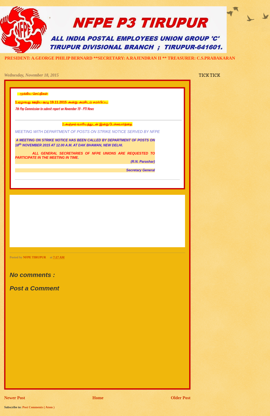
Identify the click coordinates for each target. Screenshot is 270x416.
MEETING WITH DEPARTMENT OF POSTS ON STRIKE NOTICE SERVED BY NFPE (87, 132)
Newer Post (14, 397)
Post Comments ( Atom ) (38, 407)
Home (98, 397)
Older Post (180, 397)
